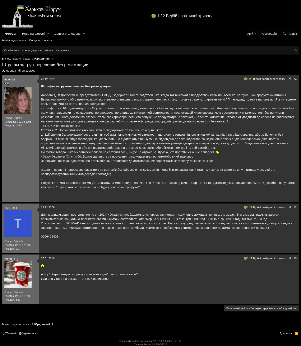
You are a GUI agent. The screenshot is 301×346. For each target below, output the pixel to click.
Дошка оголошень (67, 33)
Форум (10, 33)
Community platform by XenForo (150, 341)
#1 (295, 78)
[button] (48, 33)
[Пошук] (289, 33)
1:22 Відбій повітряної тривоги (185, 16)
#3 (295, 258)
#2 (295, 207)
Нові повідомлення (14, 40)
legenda (11, 70)
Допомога (286, 333)
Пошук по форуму (40, 40)
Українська (27, 333)
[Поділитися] (289, 78)
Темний (9, 333)
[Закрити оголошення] (295, 50)
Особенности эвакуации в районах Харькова (36, 50)
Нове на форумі (33, 33)
